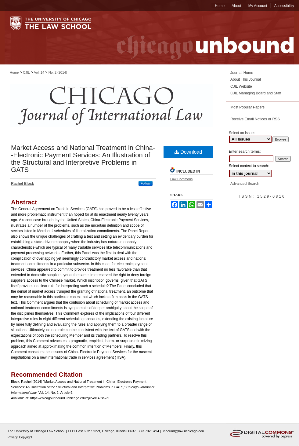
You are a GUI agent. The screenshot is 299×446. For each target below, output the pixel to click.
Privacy (13, 437)
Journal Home (241, 73)
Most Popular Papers (247, 107)
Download (188, 152)
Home (14, 72)
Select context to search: (249, 166)
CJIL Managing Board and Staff (255, 93)
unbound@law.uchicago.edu (183, 431)
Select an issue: (242, 133)
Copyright (25, 437)
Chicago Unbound (200, 37)
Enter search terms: (245, 151)
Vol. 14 (39, 72)
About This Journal (245, 79)
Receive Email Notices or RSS (255, 119)
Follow (145, 183)
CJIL (26, 72)
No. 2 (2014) (58, 72)
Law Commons (181, 179)
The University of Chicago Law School (36, 431)
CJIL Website (241, 86)
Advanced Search (244, 183)
